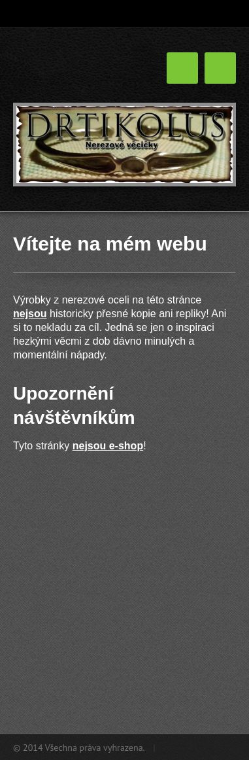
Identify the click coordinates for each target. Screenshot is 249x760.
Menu (220, 68)
